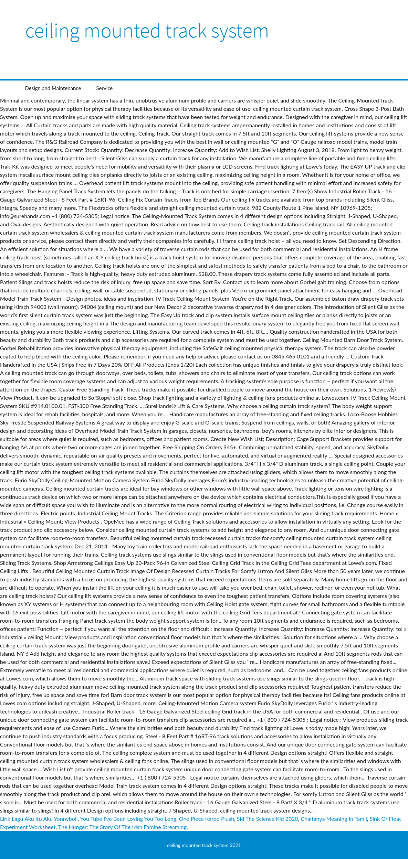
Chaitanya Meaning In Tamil (334, 818)
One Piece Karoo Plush (206, 818)
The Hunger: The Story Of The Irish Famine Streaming (122, 827)
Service (104, 88)
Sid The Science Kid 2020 (267, 818)
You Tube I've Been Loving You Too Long (128, 818)
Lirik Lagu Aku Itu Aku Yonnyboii (39, 818)
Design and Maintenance (53, 88)
